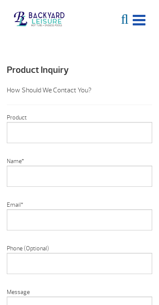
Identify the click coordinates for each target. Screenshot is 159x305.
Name (15, 161)
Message (18, 292)
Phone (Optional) (28, 248)
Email (15, 204)
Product (17, 117)
